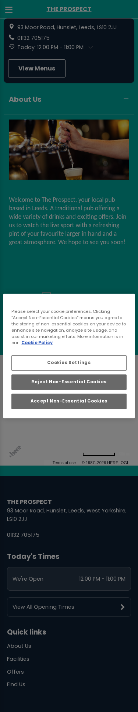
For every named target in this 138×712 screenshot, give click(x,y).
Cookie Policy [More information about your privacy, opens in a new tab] (37, 343)
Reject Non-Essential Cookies (69, 382)
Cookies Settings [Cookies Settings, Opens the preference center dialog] (69, 363)
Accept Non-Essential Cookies (69, 401)
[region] (68, 356)
